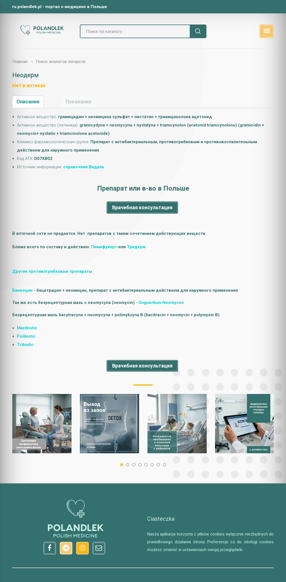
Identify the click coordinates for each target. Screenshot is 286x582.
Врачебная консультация (142, 207)
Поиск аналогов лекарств (60, 61)
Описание (28, 101)
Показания (78, 101)
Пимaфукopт (104, 246)
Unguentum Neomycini (161, 302)
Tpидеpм (136, 246)
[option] (42, 423)
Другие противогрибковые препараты (52, 271)
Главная (20, 61)
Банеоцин (22, 290)
